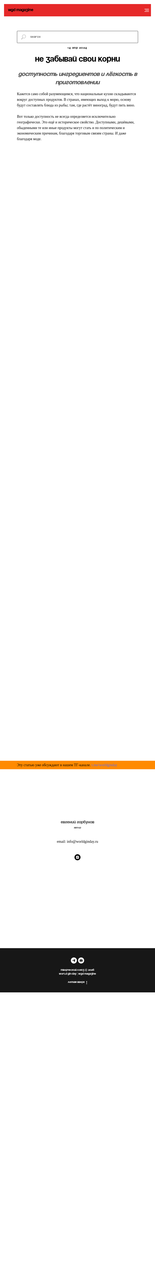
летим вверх (77, 982)
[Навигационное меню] (147, 10)
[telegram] (74, 960)
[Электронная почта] (81, 960)
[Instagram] (77, 857)
